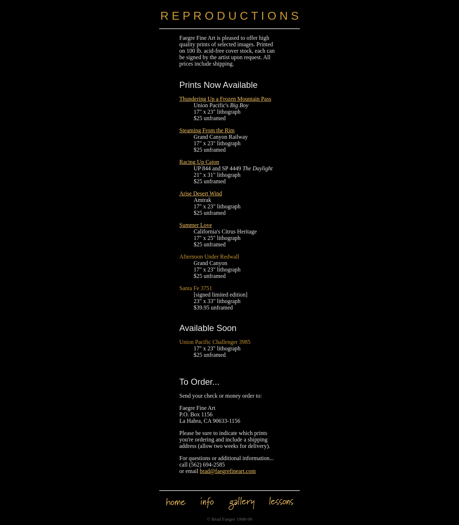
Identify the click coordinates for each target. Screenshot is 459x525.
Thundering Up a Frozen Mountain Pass (225, 99)
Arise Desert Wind (200, 193)
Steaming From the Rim (207, 130)
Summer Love (195, 225)
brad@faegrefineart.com (228, 471)
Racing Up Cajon (199, 162)
